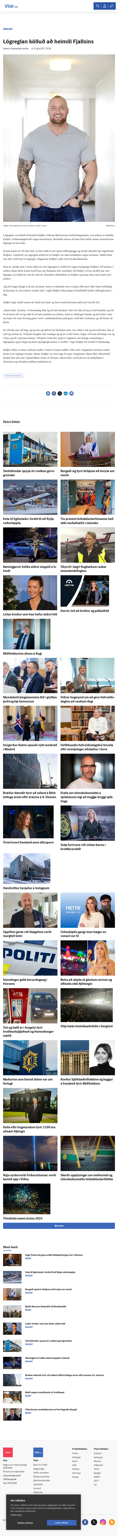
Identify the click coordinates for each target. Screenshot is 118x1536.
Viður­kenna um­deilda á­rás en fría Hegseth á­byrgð (51, 1410)
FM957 (97, 1477)
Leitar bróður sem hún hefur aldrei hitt (30, 614)
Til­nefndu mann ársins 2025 (23, 1218)
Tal (95, 1485)
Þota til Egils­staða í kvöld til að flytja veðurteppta (50, 1272)
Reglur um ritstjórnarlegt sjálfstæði (15, 1466)
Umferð (37, 1489)
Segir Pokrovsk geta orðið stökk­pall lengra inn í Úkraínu (54, 1255)
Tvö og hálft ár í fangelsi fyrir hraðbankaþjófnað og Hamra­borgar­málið (28, 1032)
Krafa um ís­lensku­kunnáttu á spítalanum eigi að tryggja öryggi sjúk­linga (87, 797)
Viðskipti (76, 1457)
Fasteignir (98, 1457)
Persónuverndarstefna (13, 1472)
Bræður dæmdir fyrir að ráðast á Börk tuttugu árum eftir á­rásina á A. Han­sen (64, 1375)
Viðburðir (98, 1465)
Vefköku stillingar (25, 1523)
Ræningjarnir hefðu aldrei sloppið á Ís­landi (47, 1358)
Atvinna (97, 1461)
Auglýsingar (38, 1469)
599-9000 (12, 1483)
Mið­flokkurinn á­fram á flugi (22, 653)
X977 (96, 1481)
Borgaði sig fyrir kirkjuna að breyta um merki (48, 1289)
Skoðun (76, 1469)
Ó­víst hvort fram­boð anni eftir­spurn (28, 842)
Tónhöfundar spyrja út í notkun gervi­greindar (48, 1341)
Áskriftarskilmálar (41, 1481)
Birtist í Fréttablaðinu (14, 376)
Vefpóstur (38, 1492)
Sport (74, 1461)
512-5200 (42, 1465)
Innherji (97, 1453)
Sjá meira (59, 1226)
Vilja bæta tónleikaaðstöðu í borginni (87, 1026)
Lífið (74, 1465)
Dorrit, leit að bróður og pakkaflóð (85, 611)
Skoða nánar (16, 1515)
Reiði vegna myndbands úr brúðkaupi (44, 1392)
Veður (97, 1469)
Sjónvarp (76, 1473)
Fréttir (75, 1453)
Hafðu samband (41, 1473)
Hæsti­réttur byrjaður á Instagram (26, 888)
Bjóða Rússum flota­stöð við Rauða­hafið (45, 1307)
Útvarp (75, 1477)
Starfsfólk (38, 1485)
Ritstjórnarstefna (41, 1477)
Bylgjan (97, 1473)
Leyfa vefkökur (62, 1523)
